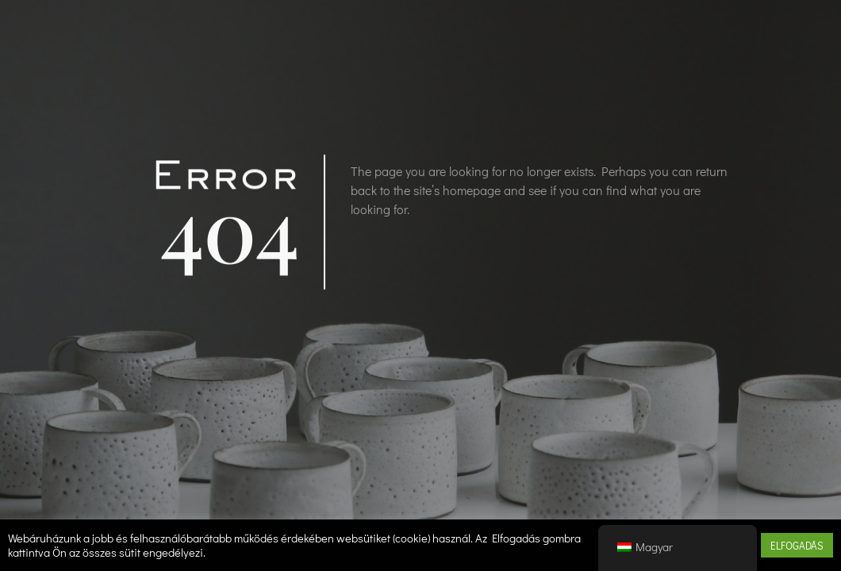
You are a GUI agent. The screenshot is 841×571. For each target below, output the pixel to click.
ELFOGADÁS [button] (797, 545)
